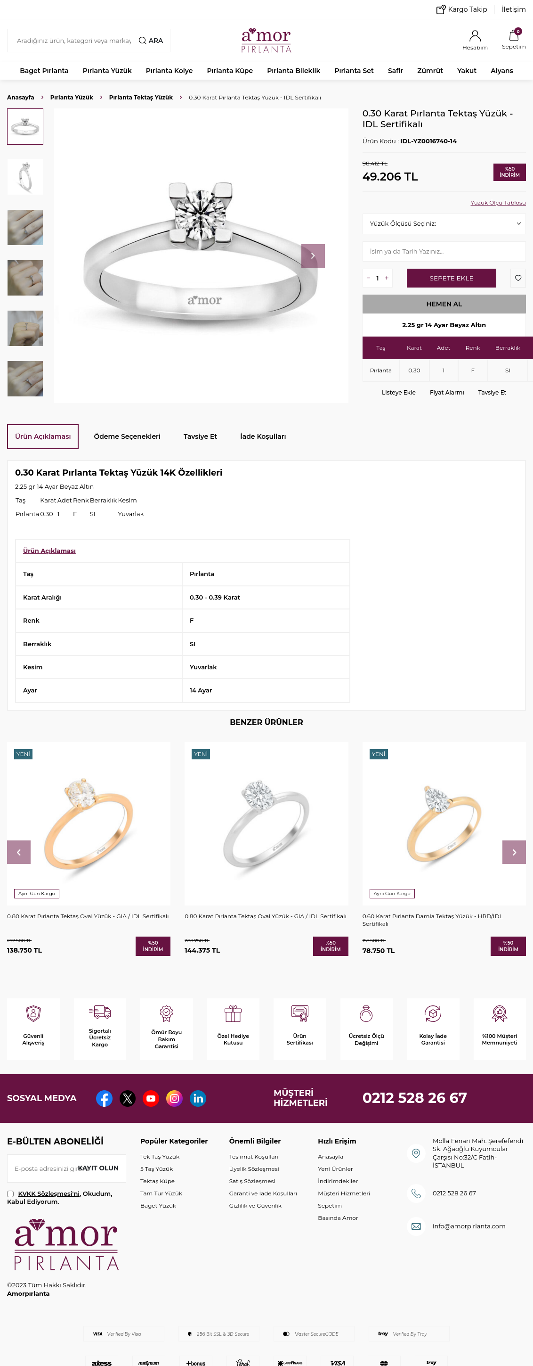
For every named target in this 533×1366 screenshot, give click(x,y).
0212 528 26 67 (415, 1098)
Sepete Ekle (451, 278)
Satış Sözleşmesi (252, 1181)
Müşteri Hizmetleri (344, 1193)
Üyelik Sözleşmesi (254, 1168)
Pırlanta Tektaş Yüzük (141, 97)
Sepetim (330, 1205)
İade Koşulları (263, 436)
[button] (313, 256)
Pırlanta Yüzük (107, 70)
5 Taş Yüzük (156, 1168)
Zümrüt (430, 70)
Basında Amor (338, 1217)
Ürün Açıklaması (43, 436)
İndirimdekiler (338, 1181)
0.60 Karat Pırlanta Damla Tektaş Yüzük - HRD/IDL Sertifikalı (433, 920)
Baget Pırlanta (44, 70)
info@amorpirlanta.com (469, 1226)
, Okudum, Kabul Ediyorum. (59, 1197)
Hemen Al (444, 304)
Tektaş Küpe (157, 1181)
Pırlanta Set (353, 70)
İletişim (514, 9)
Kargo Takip (461, 9)
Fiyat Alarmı (447, 392)
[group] (201, 255)
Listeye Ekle (399, 392)
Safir (395, 70)
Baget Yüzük (158, 1205)
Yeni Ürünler (335, 1168)
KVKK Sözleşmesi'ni (49, 1193)
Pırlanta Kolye (169, 70)
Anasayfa (20, 97)
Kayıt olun (98, 1168)
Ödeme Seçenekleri (127, 436)
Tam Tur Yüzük (161, 1193)
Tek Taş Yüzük (159, 1156)
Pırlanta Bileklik (293, 70)
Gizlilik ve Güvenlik (255, 1205)
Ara (150, 40)
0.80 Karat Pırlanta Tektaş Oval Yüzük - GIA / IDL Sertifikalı (88, 916)
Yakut (466, 70)
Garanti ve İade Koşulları (263, 1193)
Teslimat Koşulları (254, 1156)
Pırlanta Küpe (230, 70)
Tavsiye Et (492, 392)
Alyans (502, 70)
